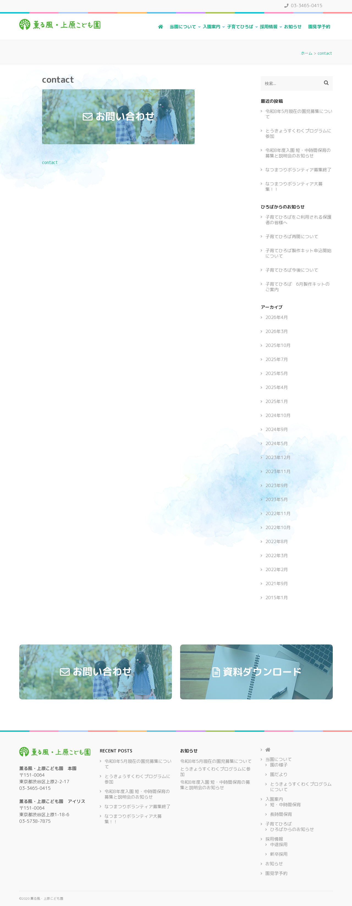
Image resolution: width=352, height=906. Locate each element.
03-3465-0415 (303, 5)
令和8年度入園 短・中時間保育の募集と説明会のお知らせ (298, 153)
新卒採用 (279, 854)
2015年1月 (276, 597)
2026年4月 (276, 317)
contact (50, 162)
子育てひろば (240, 27)
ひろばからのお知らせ (292, 829)
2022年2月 (276, 569)
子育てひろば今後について (291, 270)
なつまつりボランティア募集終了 (298, 170)
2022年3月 (276, 555)
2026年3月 (276, 331)
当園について (183, 27)
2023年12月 (278, 457)
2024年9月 (276, 429)
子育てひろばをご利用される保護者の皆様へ (298, 220)
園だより (279, 774)
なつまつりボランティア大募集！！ (294, 186)
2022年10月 (278, 527)
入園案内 (211, 27)
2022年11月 (278, 513)
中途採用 (279, 844)
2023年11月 (278, 471)
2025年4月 (276, 387)
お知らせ (293, 27)
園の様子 (279, 765)
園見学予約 (319, 27)
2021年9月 (276, 583)
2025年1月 (276, 401)
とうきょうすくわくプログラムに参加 (298, 133)
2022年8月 (276, 541)
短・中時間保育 (285, 805)
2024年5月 (276, 443)
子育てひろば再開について (291, 237)
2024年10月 (278, 415)
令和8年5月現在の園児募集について (298, 114)
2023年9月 (276, 485)
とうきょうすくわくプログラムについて (301, 787)
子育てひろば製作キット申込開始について (298, 253)
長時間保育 (281, 814)
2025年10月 (278, 345)
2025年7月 (276, 359)
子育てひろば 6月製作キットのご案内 (297, 287)
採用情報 (268, 27)
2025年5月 (276, 373)
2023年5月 (276, 499)
